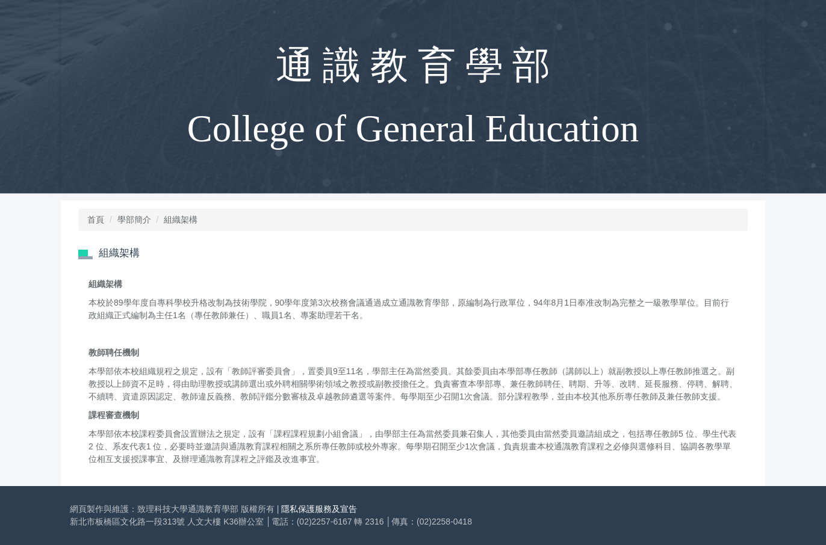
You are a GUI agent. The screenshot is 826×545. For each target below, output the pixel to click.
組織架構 (180, 219)
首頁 (95, 219)
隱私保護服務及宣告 (319, 509)
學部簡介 (134, 219)
